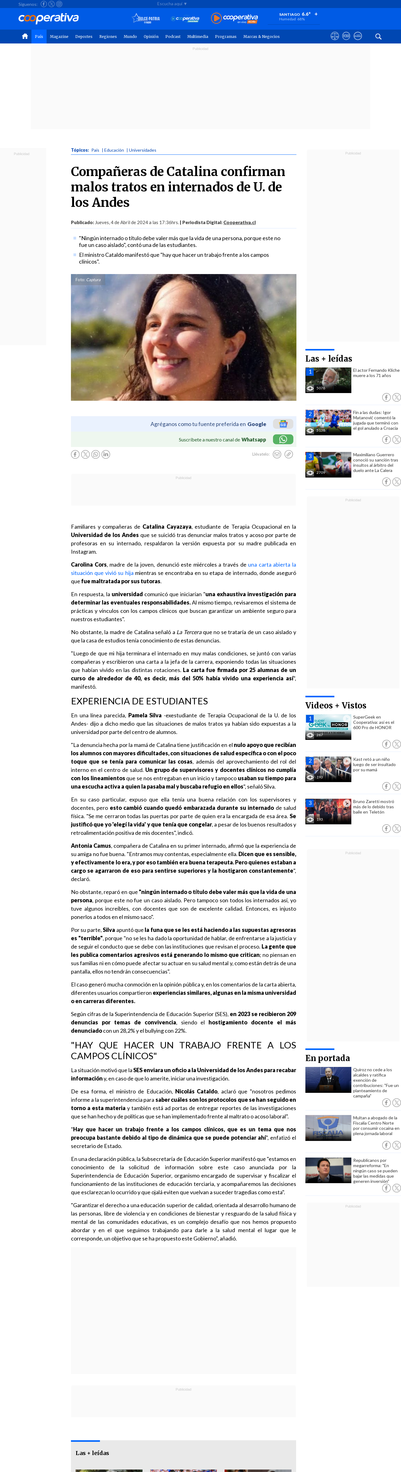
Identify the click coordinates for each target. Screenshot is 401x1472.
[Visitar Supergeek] (357, 42)
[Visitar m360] (346, 42)
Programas (226, 36)
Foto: (80, 279)
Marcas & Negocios (261, 36)
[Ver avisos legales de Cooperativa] (335, 42)
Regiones (108, 36)
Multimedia (197, 36)
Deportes (84, 36)
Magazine (59, 36)
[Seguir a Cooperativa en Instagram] (59, 4)
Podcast (172, 36)
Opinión (151, 36)
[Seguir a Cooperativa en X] (51, 4)
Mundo (130, 36)
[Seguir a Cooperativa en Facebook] (44, 4)
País (39, 36)
